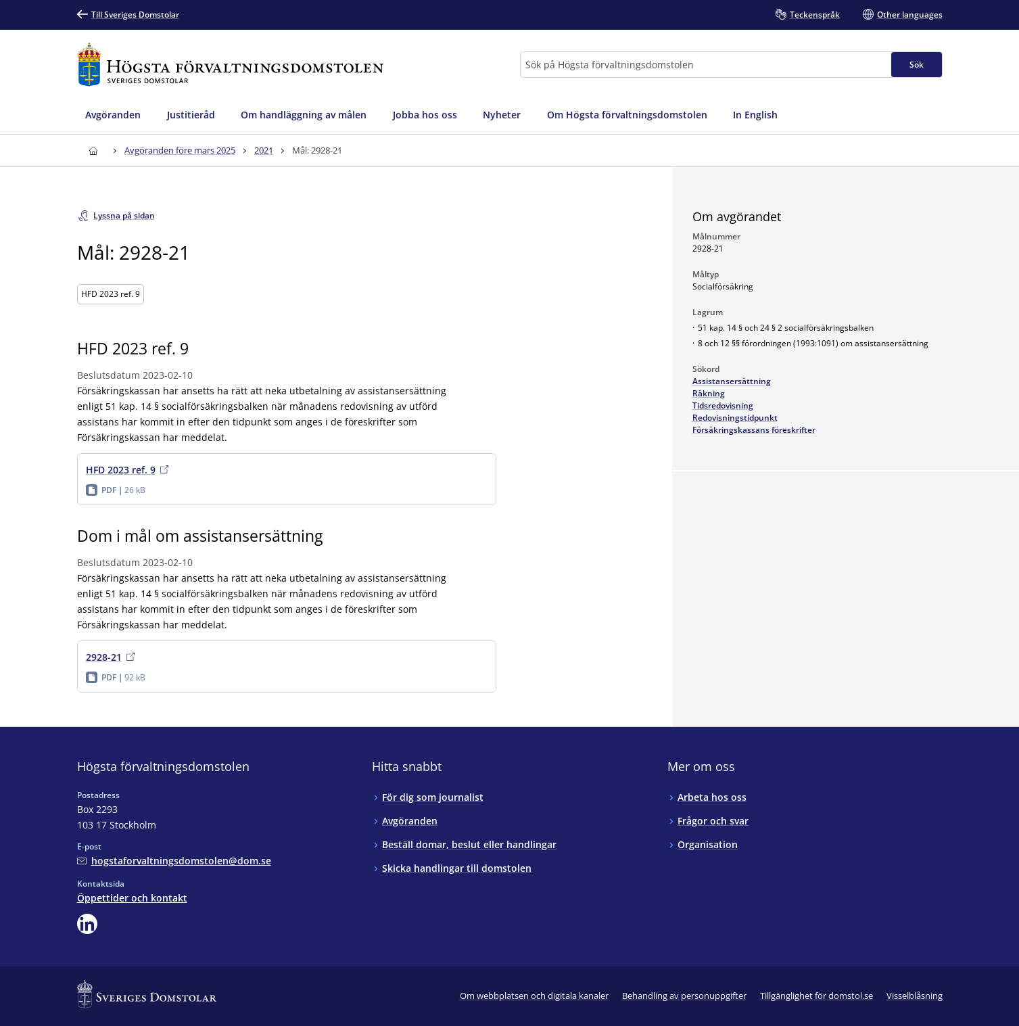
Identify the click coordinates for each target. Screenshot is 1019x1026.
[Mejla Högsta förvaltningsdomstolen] (174, 860)
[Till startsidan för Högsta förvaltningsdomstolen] (230, 65)
